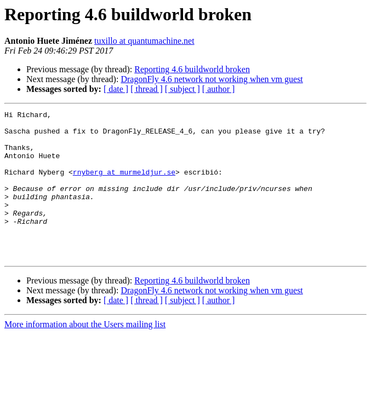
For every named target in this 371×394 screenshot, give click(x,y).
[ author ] (218, 89)
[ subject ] (182, 89)
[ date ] (116, 89)
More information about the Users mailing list (84, 353)
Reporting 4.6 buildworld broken (192, 69)
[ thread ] (146, 89)
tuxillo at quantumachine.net (144, 40)
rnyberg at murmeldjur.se (124, 185)
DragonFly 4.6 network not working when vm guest (211, 79)
